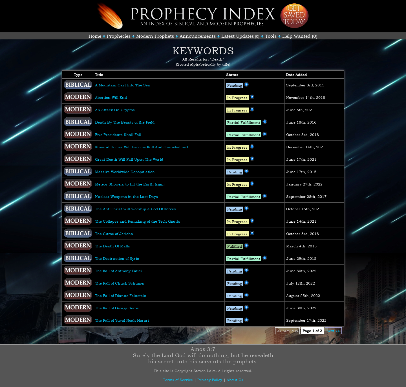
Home (95, 36)
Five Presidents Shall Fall (118, 134)
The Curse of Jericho (114, 233)
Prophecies (119, 36)
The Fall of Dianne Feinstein (120, 295)
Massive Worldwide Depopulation (125, 171)
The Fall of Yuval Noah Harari (122, 320)
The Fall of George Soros (117, 307)
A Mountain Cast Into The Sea (122, 85)
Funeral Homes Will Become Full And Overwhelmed (141, 146)
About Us (235, 379)
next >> (333, 330)
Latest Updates (237, 36)
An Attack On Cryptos (115, 109)
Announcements (198, 36)
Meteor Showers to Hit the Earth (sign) (130, 184)
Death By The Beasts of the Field (125, 122)
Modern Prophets (155, 36)
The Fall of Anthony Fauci (118, 270)
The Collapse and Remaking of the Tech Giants (137, 221)
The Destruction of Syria (117, 258)
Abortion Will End (111, 97)
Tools (271, 36)
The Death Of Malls (112, 246)
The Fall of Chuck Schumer (120, 283)
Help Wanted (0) (299, 36)
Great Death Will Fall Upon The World (129, 159)
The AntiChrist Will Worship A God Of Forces (135, 208)
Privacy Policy (209, 379)
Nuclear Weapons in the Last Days (126, 196)
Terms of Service (178, 379)
